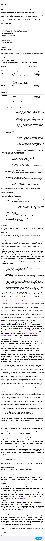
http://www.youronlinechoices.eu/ (26, 337)
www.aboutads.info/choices (6, 335)
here (19, 19)
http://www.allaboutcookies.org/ (6, 303)
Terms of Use (27, 15)
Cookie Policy (29, 538)
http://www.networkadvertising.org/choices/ (30, 334)
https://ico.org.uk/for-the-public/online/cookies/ (21, 303)
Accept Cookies (39, 538)
